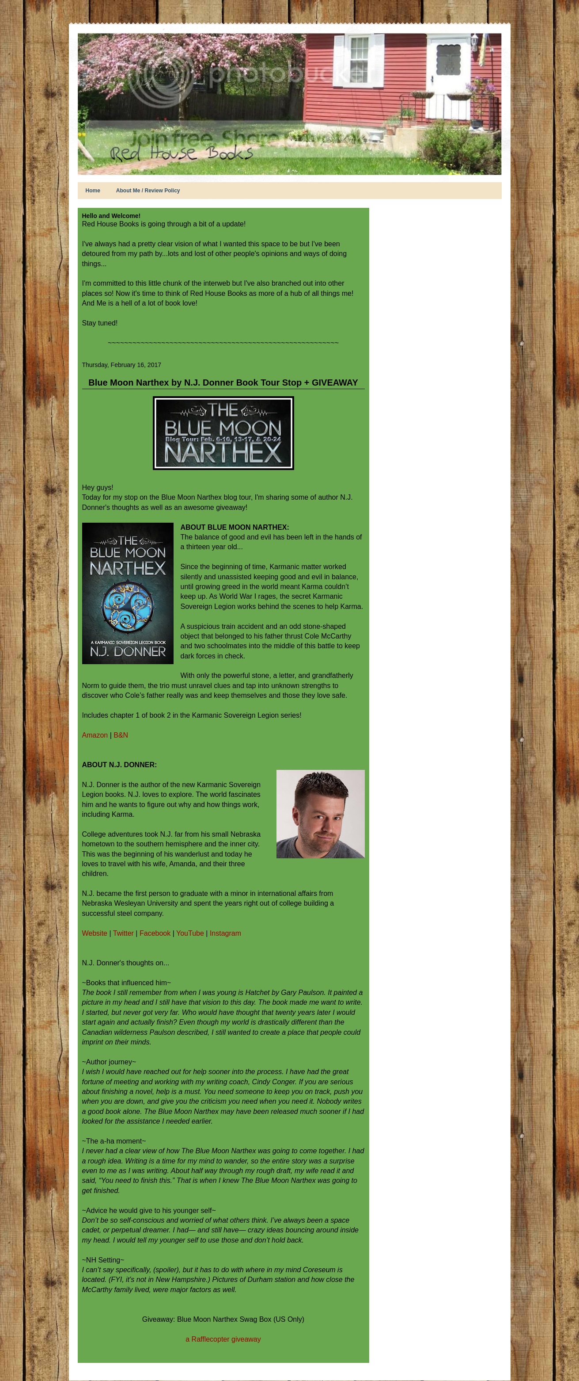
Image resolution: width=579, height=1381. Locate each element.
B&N (121, 735)
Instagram (225, 933)
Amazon (95, 735)
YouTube (191, 933)
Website (95, 933)
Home (93, 190)
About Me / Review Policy (148, 190)
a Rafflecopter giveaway (223, 1339)
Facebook (156, 933)
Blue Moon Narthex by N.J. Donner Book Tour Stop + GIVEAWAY (223, 382)
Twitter (124, 933)
